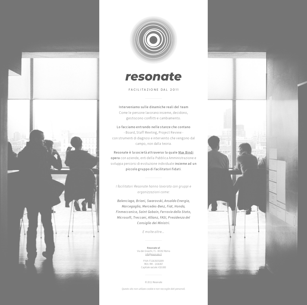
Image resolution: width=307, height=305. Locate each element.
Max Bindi (185, 152)
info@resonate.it (153, 254)
